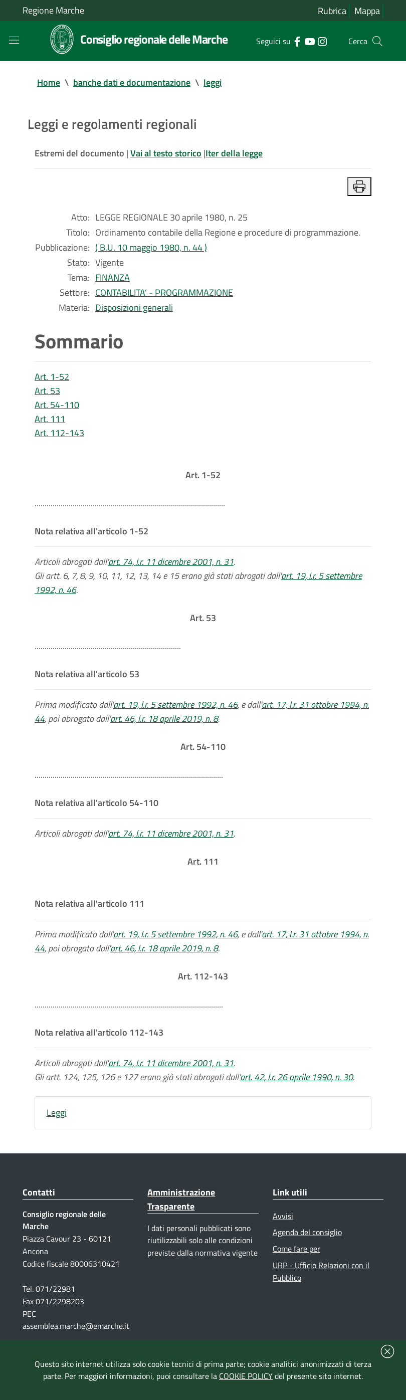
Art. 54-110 (57, 405)
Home (48, 82)
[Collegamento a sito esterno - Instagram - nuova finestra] (322, 41)
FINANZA (112, 277)
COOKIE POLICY (246, 1376)
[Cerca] (377, 41)
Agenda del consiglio (307, 1232)
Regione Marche (53, 10)
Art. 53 (47, 390)
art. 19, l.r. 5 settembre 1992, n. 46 (175, 704)
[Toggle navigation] (14, 40)
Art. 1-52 (52, 376)
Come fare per (296, 1249)
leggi (213, 82)
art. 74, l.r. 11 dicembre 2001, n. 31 (171, 561)
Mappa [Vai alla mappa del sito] (367, 11)
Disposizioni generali (134, 307)
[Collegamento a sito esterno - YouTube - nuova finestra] (309, 41)
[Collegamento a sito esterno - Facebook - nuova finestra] (297, 41)
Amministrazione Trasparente (181, 1199)
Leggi (57, 1112)
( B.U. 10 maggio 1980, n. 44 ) (151, 247)
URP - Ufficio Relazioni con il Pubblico (321, 1271)
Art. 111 (50, 419)
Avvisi (283, 1216)
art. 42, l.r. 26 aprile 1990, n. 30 (296, 1077)
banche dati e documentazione (131, 82)
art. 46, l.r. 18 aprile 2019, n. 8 (164, 718)
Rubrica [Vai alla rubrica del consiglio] (332, 11)
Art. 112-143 (59, 433)
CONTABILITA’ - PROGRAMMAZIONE (164, 292)
